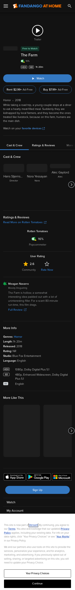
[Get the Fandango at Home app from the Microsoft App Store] (62, 477)
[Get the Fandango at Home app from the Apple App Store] (15, 477)
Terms (11, 528)
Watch (11, 502)
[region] (37, 552)
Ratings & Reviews (43, 145)
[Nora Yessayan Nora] (37, 185)
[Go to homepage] (37, 6)
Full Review (17, 309)
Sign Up (37, 490)
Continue (37, 583)
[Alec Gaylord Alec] (60, 185)
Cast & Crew (14, 145)
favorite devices (33, 128)
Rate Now (47, 270)
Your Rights (62, 536)
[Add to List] (70, 67)
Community (29, 270)
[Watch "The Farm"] (37, 78)
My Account (15, 511)
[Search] (69, 6)
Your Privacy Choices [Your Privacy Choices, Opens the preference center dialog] (37, 573)
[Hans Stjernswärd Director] (13, 185)
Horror (18, 336)
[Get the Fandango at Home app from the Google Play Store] (39, 477)
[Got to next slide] (71, 185)
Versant (33, 525)
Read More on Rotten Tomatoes (24, 222)
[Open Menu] (6, 6)
